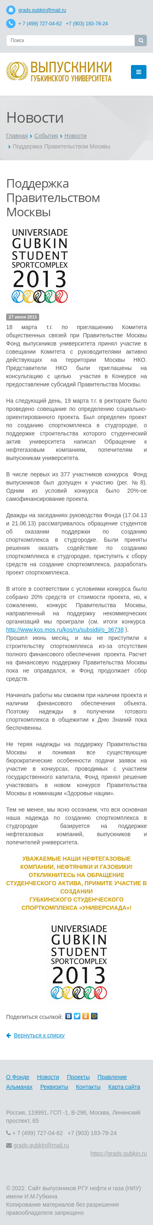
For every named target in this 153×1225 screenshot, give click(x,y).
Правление (112, 1077)
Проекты (78, 1077)
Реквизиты (54, 1087)
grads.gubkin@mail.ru (42, 10)
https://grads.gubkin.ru (118, 1153)
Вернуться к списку (35, 1035)
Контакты (88, 1087)
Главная (17, 135)
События (46, 135)
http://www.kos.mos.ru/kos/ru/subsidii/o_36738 (65, 629)
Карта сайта (124, 1087)
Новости (75, 135)
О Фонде (17, 1077)
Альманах (19, 1087)
